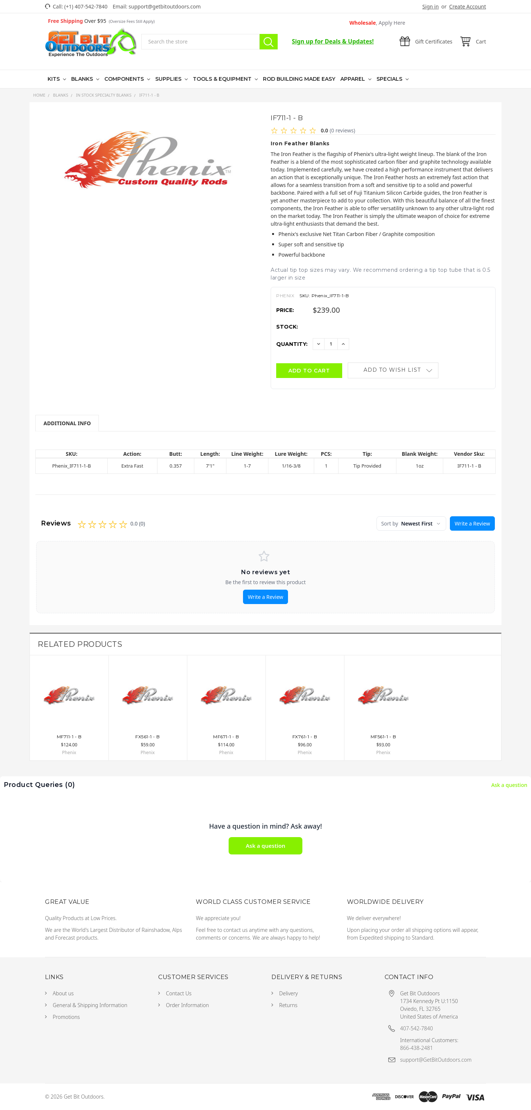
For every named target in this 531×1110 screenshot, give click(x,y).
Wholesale (378, 22)
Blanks (82, 79)
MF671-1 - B (226, 736)
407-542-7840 (416, 1028)
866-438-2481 (416, 1047)
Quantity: (292, 344)
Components (124, 79)
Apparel (353, 79)
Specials (390, 79)
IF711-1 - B (149, 95)
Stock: (287, 326)
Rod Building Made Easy (299, 79)
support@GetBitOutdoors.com (436, 1059)
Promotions (66, 1016)
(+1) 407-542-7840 (85, 6)
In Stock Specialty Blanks (104, 95)
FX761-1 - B (304, 736)
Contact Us (178, 993)
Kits (54, 79)
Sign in (430, 6)
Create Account (467, 6)
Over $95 (101, 20)
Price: (285, 310)
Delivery (288, 993)
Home (39, 95)
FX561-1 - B (147, 736)
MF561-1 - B (383, 736)
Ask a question (509, 784)
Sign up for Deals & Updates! (333, 41)
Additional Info (67, 423)
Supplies (169, 79)
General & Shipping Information (90, 1005)
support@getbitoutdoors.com (165, 6)
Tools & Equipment (223, 79)
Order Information (187, 1005)
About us (63, 993)
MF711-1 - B (69, 736)
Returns (288, 1005)
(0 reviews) (342, 130)
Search (268, 41)
